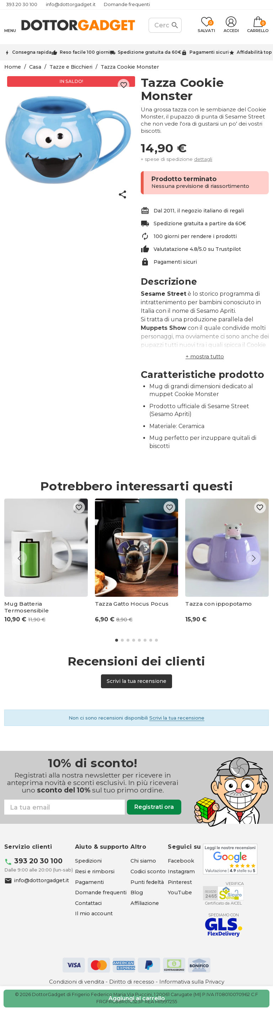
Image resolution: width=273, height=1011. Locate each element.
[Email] (64, 807)
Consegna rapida (32, 52)
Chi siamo (143, 861)
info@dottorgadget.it (71, 4)
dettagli (203, 159)
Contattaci (88, 903)
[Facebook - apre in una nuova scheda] (181, 861)
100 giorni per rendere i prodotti (195, 236)
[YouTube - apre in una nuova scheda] (180, 892)
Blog (136, 892)
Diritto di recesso (131, 981)
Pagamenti (89, 882)
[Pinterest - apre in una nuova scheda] (180, 882)
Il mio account (94, 913)
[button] (205, 356)
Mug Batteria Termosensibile (26, 607)
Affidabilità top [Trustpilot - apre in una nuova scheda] (254, 52)
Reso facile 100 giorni (85, 52)
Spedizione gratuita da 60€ (149, 52)
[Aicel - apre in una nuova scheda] (223, 893)
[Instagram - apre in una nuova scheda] (181, 871)
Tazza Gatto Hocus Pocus (132, 604)
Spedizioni (88, 861)
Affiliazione (144, 903)
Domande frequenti (127, 4)
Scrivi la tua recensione (136, 681)
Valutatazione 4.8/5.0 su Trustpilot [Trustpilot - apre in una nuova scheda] (197, 249)
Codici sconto (148, 871)
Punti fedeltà (147, 882)
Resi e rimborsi (94, 871)
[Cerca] (165, 25)
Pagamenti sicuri (209, 52)
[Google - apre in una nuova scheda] (230, 859)
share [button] (122, 194)
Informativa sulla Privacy (191, 981)
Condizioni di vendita (76, 981)
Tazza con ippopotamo (218, 604)
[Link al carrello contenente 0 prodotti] (258, 25)
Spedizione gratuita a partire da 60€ (200, 223)
